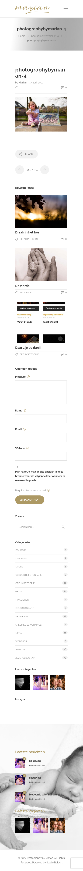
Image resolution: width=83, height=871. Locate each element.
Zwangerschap (24, 658)
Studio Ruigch (54, 862)
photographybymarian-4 (45, 36)
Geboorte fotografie (28, 575)
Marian (23, 82)
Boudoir (20, 550)
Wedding (20, 649)
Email (20, 429)
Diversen (21, 558)
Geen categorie (29, 239)
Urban (19, 633)
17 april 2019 (36, 82)
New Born (26, 292)
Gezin (18, 591)
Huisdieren (22, 599)
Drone (19, 566)
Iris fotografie (24, 608)
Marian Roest (38, 765)
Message (22, 376)
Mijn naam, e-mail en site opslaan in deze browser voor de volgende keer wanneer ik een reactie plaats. (40, 476)
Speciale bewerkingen (29, 624)
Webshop (21, 641)
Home (21, 36)
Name (20, 410)
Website (22, 448)
